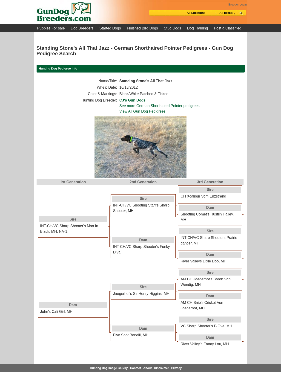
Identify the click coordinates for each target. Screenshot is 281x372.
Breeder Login (237, 4)
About (147, 368)
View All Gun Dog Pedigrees (142, 111)
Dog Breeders (82, 28)
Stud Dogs (172, 28)
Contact (135, 368)
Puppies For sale (51, 28)
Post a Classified (227, 28)
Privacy (176, 368)
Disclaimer (161, 368)
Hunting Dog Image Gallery (109, 368)
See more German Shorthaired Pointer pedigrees (159, 106)
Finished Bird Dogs (142, 28)
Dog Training (197, 28)
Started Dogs (110, 28)
